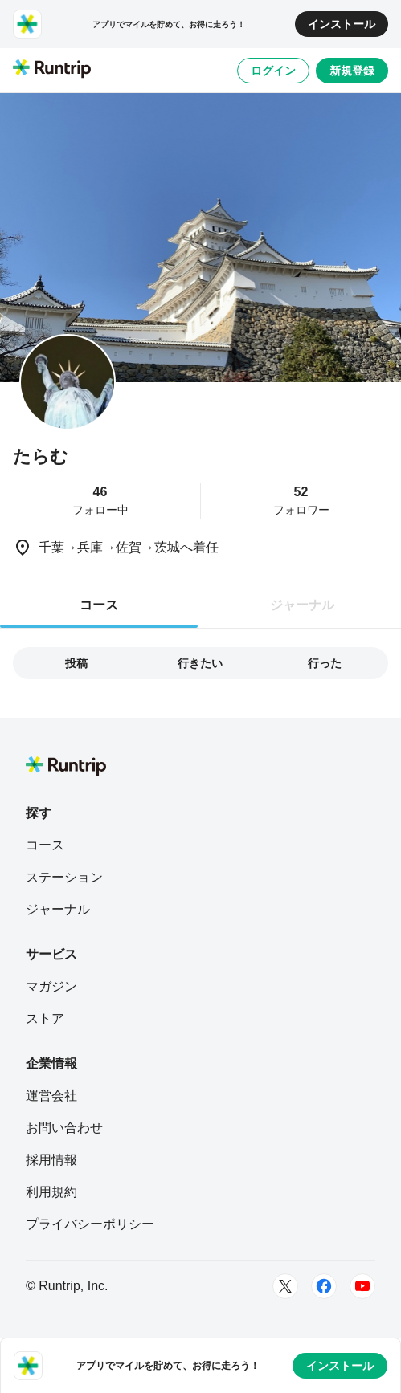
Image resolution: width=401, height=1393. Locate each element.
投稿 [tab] (76, 663)
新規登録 (351, 70)
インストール (341, 24)
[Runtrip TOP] (52, 69)
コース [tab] (99, 605)
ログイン (273, 70)
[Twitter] (285, 1286)
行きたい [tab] (200, 663)
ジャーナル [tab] (302, 605)
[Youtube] (362, 1286)
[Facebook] (324, 1286)
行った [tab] (325, 663)
